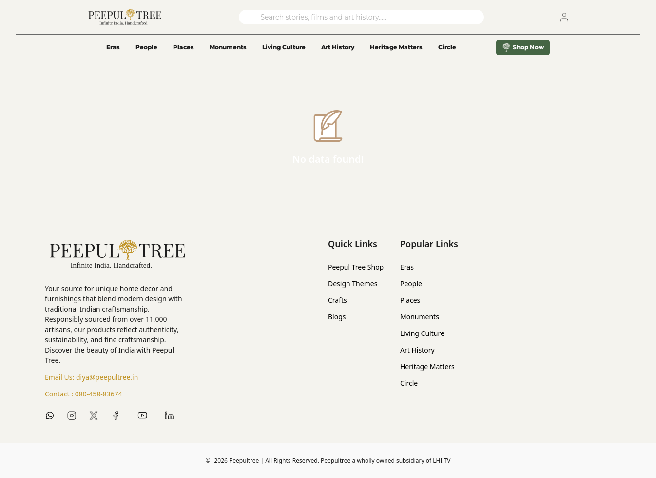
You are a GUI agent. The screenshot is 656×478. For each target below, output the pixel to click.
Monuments (228, 47)
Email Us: (91, 377)
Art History (337, 47)
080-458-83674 (98, 393)
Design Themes (352, 283)
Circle (409, 383)
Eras (113, 47)
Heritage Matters (396, 47)
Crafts (337, 300)
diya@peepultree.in (107, 377)
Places (183, 47)
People (146, 47)
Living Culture (284, 47)
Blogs (337, 316)
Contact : (83, 394)
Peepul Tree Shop (356, 266)
